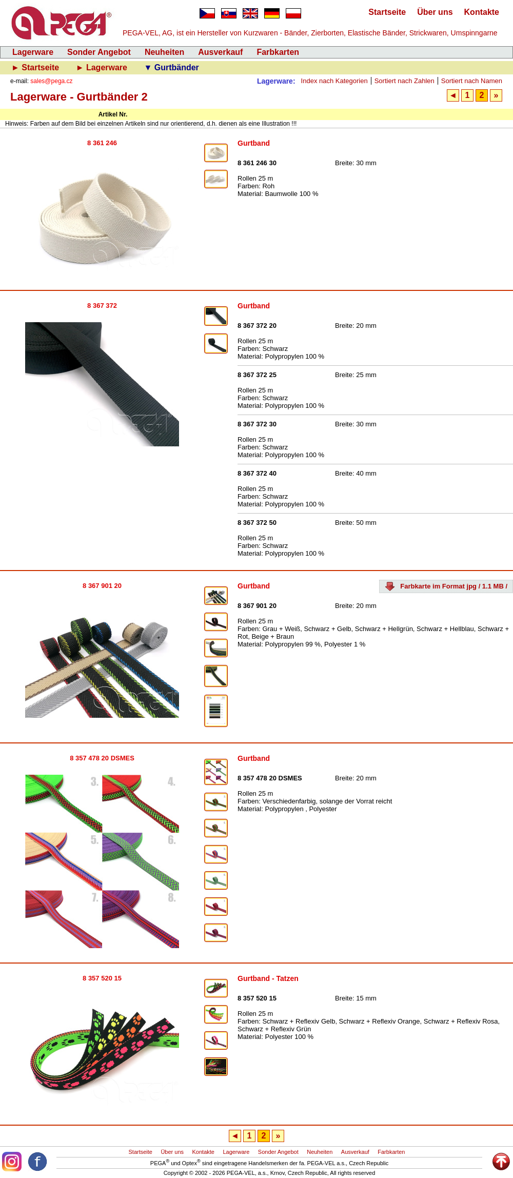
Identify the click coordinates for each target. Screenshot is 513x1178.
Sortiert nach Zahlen (404, 81)
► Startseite (36, 67)
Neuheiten (164, 52)
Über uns (434, 12)
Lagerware (32, 52)
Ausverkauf (220, 52)
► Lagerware (103, 67)
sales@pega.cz (51, 81)
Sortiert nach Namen (471, 81)
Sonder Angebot (99, 52)
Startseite (387, 12)
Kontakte (481, 12)
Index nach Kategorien (334, 81)
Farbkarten (277, 52)
